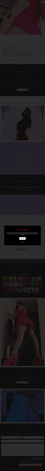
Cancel (22, 242)
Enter (22, 238)
